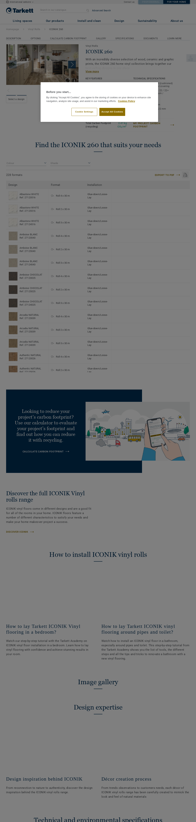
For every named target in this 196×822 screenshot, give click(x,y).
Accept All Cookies (112, 112)
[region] (99, 102)
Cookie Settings (84, 112)
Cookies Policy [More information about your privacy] (126, 101)
